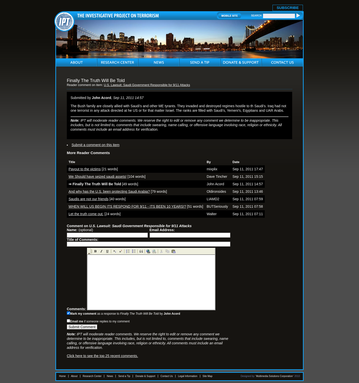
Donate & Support (145, 376)
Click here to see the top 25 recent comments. (102, 356)
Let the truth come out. (86, 214)
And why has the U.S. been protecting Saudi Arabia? (109, 191)
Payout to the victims (85, 169)
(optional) (80, 230)
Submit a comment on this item (95, 145)
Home (62, 376)
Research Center (92, 376)
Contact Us (167, 376)
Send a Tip (124, 376)
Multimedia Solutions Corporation (274, 376)
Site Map (207, 376)
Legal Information (187, 376)
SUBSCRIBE (288, 7)
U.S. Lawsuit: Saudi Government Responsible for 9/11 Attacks (147, 85)
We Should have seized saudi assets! (97, 177)
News (110, 376)
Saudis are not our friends (88, 199)
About (74, 376)
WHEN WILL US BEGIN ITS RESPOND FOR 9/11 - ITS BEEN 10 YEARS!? (127, 206)
